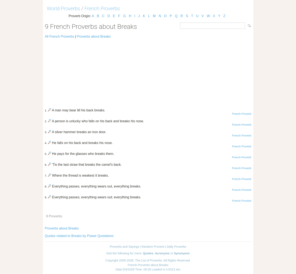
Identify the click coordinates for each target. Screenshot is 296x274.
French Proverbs (102, 8)
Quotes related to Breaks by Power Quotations (79, 236)
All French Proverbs (59, 36)
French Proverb (241, 113)
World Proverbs (63, 8)
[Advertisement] (148, 71)
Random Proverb (153, 246)
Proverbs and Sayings (124, 246)
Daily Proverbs (176, 246)
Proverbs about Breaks (94, 36)
